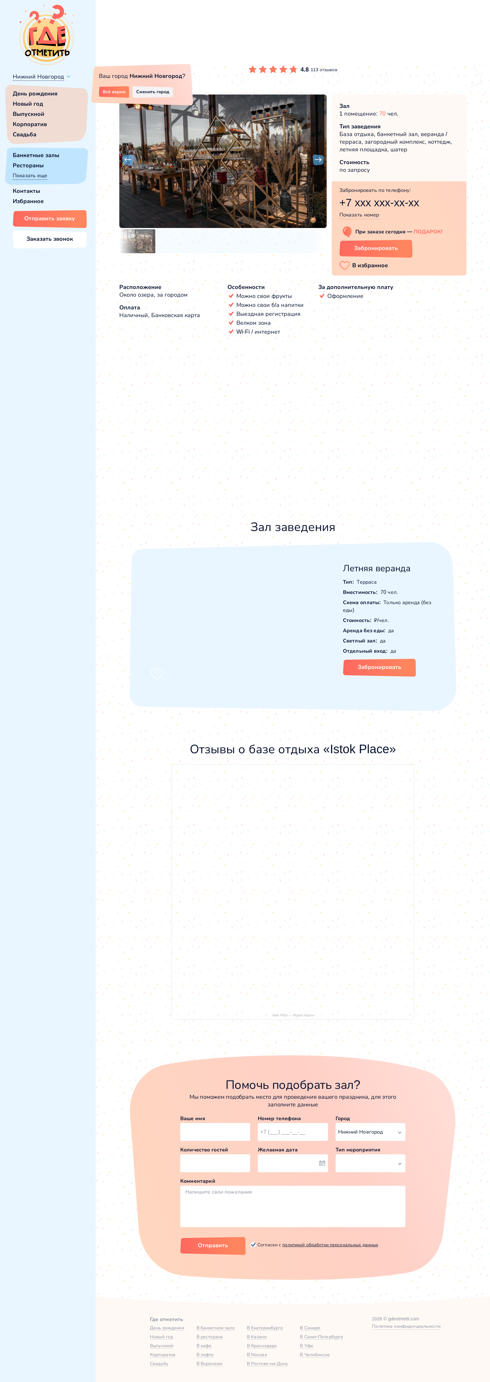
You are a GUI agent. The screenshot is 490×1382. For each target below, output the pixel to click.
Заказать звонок (49, 239)
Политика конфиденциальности (406, 1326)
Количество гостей (204, 1149)
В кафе (204, 1345)
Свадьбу (159, 1363)
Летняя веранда (377, 568)
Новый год (28, 104)
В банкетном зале (216, 1327)
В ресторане (210, 1336)
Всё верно (114, 91)
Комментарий (197, 1181)
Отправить (213, 1245)
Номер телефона (279, 1118)
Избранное (28, 201)
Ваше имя (192, 1118)
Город (343, 1118)
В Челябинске (315, 1354)
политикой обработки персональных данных (330, 1244)
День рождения (35, 93)
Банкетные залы (36, 155)
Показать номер (359, 214)
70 (382, 113)
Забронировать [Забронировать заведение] (376, 248)
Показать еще (30, 175)
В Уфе (306, 1345)
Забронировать (379, 667)
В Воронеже (210, 1363)
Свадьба (24, 134)
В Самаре (310, 1327)
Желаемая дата (278, 1149)
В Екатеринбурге (265, 1327)
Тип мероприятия (358, 1149)
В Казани (257, 1336)
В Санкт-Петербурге (321, 1336)
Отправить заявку (49, 218)
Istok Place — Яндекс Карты (292, 1015)
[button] (127, 160)
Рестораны (28, 165)
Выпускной (28, 114)
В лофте (205, 1354)
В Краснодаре (262, 1345)
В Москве (257, 1354)
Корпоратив (30, 124)
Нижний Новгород (38, 76)
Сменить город (152, 91)
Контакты (26, 191)
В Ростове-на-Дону (267, 1363)
